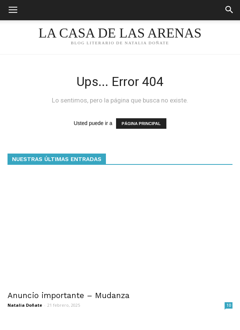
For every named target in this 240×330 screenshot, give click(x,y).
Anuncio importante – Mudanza (69, 295)
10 (228, 305)
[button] (229, 10)
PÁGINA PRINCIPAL (141, 123)
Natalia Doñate (25, 305)
